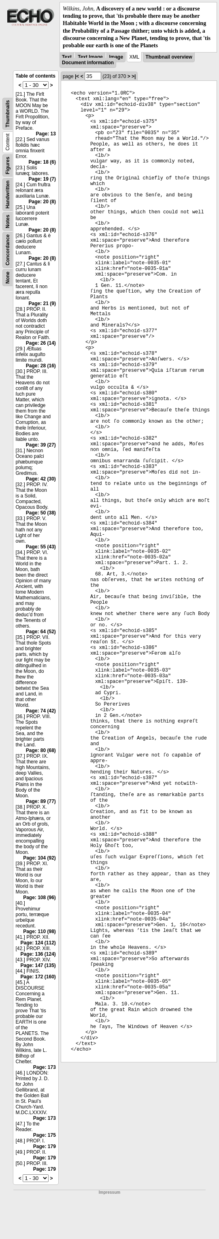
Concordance (8, 250)
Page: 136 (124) (37, 954)
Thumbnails (8, 113)
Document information (88, 62)
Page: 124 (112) (37, 943)
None (8, 278)
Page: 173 (44, 1067)
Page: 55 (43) (41, 547)
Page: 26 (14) (41, 343)
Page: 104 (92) (39, 858)
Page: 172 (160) (37, 977)
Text (67, 57)
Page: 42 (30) (41, 479)
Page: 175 (44, 1135)
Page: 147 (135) (37, 965)
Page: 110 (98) (39, 931)
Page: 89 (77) (41, 801)
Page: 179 (44, 1146)
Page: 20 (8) (42, 201)
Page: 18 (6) (42, 162)
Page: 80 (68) (41, 750)
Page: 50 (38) (41, 513)
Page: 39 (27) (41, 445)
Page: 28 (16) (41, 366)
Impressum (109, 1192)
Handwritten (8, 195)
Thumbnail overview (168, 57)
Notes (8, 221)
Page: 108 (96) (39, 897)
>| (134, 76)
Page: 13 (46, 134)
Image (116, 57)
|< (77, 76)
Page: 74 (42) (41, 711)
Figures (8, 165)
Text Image (90, 57)
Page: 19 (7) (42, 179)
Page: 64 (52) (41, 631)
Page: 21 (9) (42, 303)
